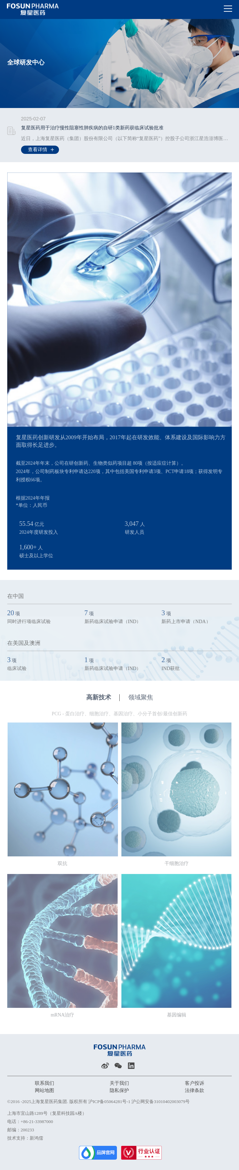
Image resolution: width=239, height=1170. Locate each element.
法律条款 (194, 1090)
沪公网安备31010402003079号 (160, 1101)
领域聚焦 (140, 700)
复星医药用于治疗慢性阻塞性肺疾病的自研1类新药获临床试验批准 (92, 128)
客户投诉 (194, 1083)
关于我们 (119, 1083)
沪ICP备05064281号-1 (109, 1101)
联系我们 (44, 1083)
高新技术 (103, 700)
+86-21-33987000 (37, 1121)
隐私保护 (119, 1090)
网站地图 (44, 1090)
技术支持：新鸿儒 (25, 1138)
